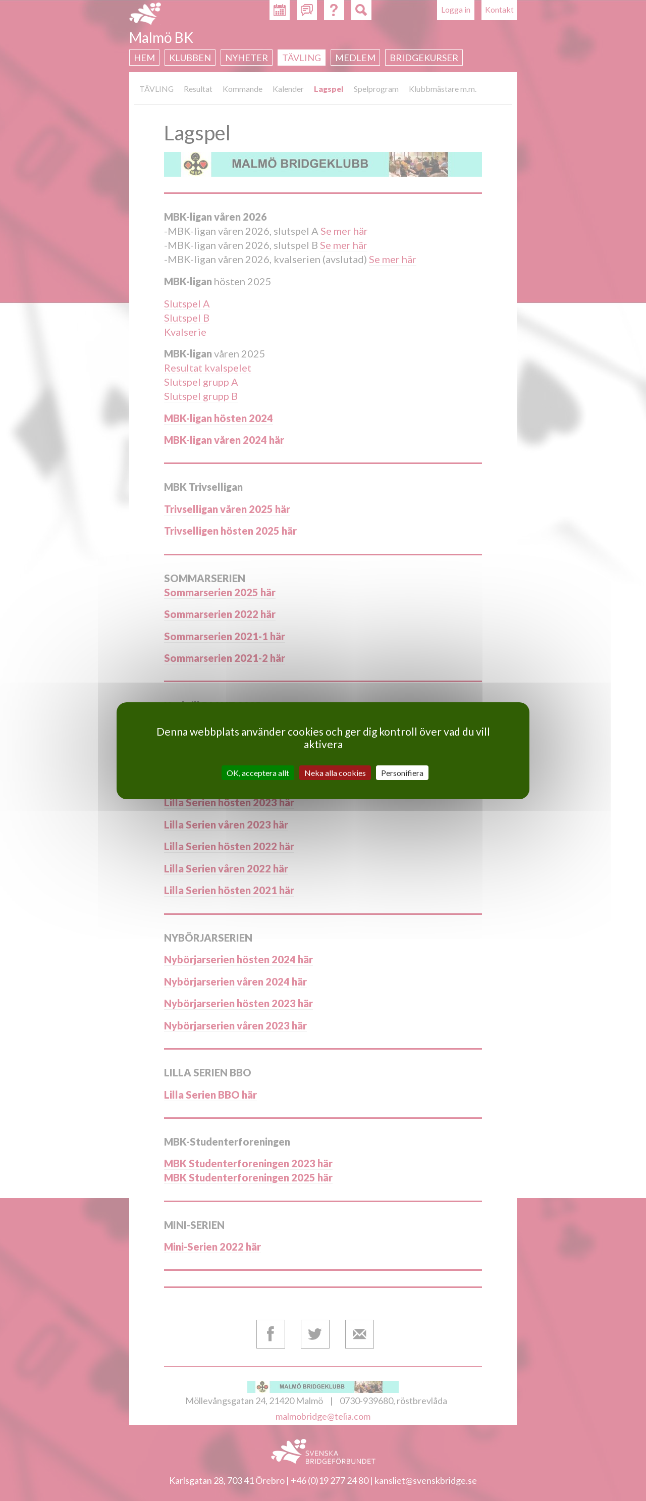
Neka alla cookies (335, 772)
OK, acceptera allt (258, 772)
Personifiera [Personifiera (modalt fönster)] (402, 772)
